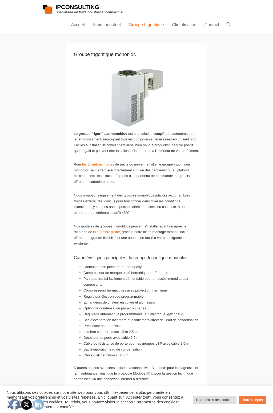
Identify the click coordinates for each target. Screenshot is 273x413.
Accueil (78, 24)
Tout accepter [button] (252, 400)
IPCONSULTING (77, 7)
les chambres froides (98, 164)
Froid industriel (107, 24)
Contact (211, 24)
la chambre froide (106, 232)
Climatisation (184, 24)
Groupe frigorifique (146, 24)
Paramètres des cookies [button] (214, 400)
